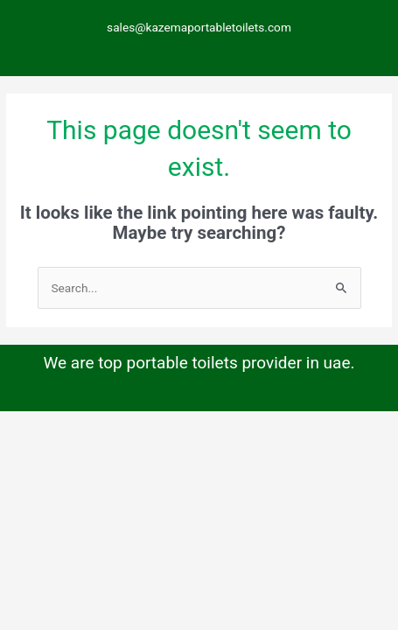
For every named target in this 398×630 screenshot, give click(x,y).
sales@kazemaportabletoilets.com (199, 27)
